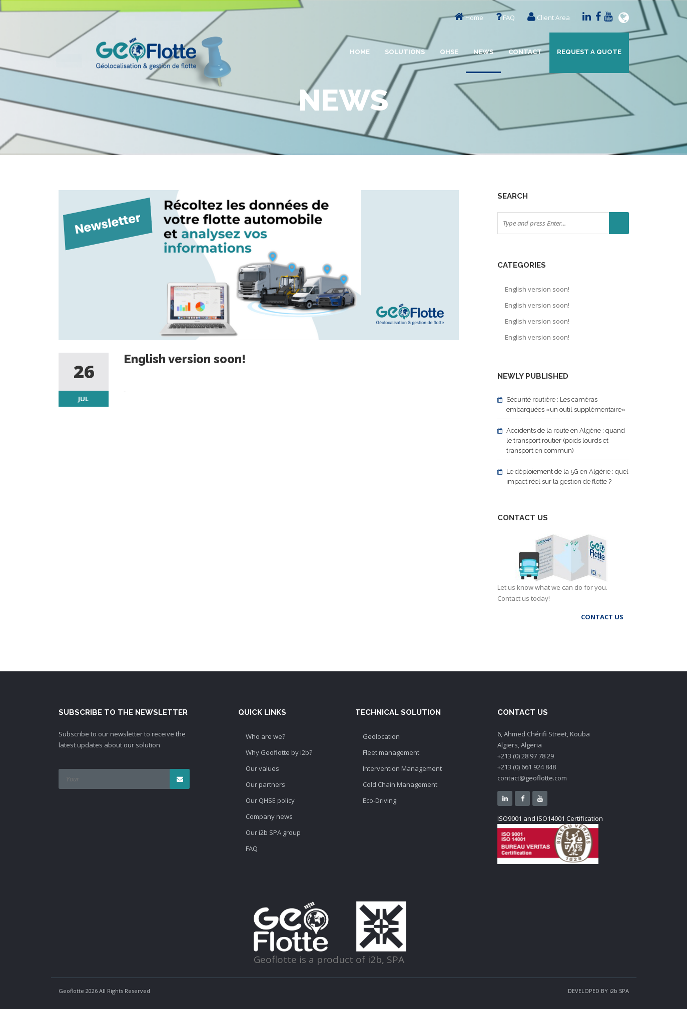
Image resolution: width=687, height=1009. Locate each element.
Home (474, 17)
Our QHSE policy (270, 800)
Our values (262, 768)
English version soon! (537, 289)
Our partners (265, 784)
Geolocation (381, 736)
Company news (269, 816)
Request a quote (589, 52)
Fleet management (391, 752)
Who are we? (265, 736)
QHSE (449, 52)
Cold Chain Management (400, 784)
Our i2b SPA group (273, 832)
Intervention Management (402, 768)
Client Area (553, 17)
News (483, 52)
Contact (525, 52)
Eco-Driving (379, 800)
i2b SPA (619, 990)
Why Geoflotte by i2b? (279, 752)
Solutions (405, 52)
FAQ (509, 17)
